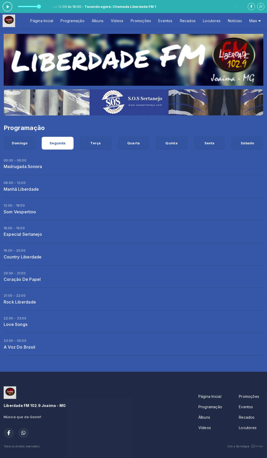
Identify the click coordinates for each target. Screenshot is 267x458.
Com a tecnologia (245, 446)
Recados (188, 20)
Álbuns (98, 20)
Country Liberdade (23, 256)
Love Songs (16, 324)
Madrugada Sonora (23, 166)
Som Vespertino (20, 211)
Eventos (165, 20)
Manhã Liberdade (21, 189)
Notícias (235, 20)
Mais (255, 20)
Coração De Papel (22, 279)
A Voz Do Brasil (19, 347)
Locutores (212, 20)
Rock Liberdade (20, 302)
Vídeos (117, 20)
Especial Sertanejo (23, 234)
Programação (72, 20)
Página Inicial (41, 20)
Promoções (141, 20)
